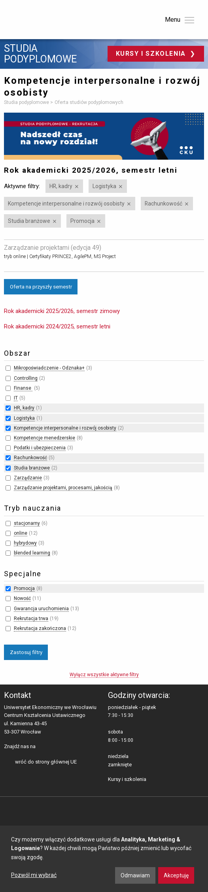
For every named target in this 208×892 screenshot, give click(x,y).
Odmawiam (135, 875)
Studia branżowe (29, 221)
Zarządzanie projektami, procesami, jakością (63, 487)
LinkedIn (55, 747)
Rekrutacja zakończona (40, 628)
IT (16, 398)
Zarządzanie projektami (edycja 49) (52, 247)
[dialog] (104, 859)
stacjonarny (27, 523)
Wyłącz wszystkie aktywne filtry (104, 674)
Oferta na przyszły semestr (41, 286)
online (20, 533)
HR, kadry (60, 186)
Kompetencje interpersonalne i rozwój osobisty (66, 203)
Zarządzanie (28, 478)
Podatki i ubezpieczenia (40, 448)
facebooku (43, 747)
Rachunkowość (163, 203)
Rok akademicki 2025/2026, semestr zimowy (62, 311)
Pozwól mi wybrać (34, 875)
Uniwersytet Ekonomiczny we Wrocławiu (43, 18)
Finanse (23, 388)
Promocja (82, 221)
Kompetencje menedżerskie (44, 438)
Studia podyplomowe (40, 54)
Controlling (26, 378)
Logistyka (104, 186)
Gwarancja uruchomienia (41, 608)
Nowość (22, 598)
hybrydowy (25, 543)
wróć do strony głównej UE (46, 762)
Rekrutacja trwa (31, 618)
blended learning (32, 553)
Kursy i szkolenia (152, 53)
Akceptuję (176, 875)
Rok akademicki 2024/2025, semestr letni (57, 326)
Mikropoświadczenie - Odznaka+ (49, 368)
